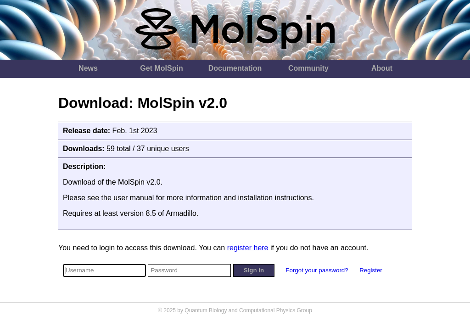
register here (248, 248)
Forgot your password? (316, 270)
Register (370, 270)
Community (308, 68)
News (88, 68)
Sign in (254, 270)
